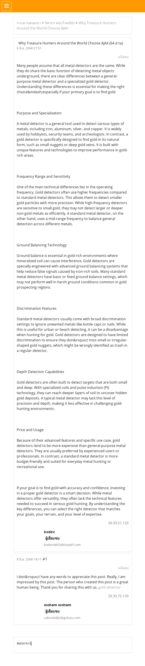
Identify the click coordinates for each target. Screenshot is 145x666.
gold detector (109, 587)
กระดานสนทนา (29, 22)
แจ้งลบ (123, 56)
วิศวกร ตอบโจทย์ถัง (60, 22)
